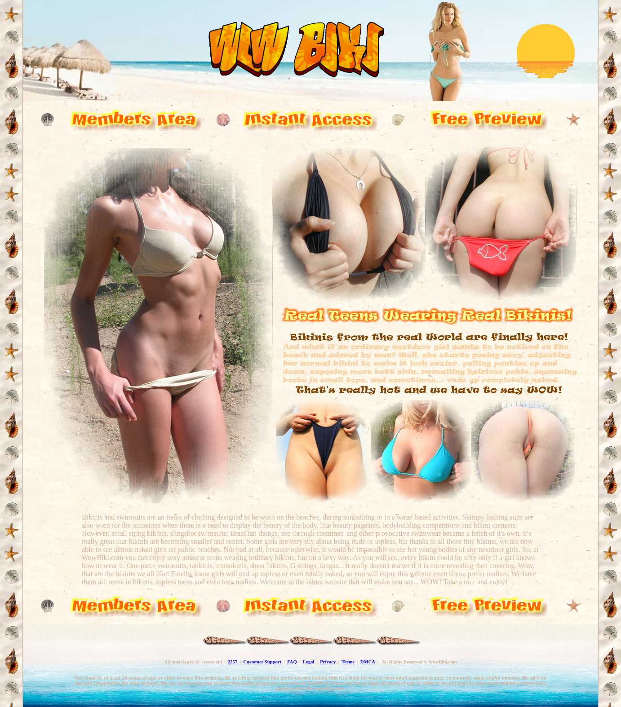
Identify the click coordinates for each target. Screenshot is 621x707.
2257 (232, 661)
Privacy (328, 661)
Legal (308, 661)
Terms (348, 661)
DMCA (367, 661)
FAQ (292, 661)
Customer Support (262, 661)
